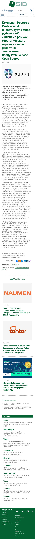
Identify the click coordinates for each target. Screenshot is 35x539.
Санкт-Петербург (19, 517)
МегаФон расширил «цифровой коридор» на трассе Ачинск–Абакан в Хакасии (17, 492)
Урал (16, 527)
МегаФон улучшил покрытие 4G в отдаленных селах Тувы (15, 484)
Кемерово (7, 466)
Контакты (4, 514)
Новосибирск (8, 430)
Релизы (17, 536)
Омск (5, 420)
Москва (17, 522)
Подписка (4, 519)
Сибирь (17, 524)
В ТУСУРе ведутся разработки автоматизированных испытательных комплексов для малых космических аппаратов (16, 444)
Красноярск (8, 450)
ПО (11, 264)
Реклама (4, 517)
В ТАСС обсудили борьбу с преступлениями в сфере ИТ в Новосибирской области (13, 433)
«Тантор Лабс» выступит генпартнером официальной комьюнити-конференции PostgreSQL (15, 386)
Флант (4, 269)
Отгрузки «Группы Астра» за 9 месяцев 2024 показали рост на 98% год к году (17, 407)
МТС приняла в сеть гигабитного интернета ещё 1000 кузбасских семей (16, 469)
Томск (5, 439)
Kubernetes (25, 268)
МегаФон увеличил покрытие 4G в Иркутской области (15, 461)
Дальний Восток (19, 531)
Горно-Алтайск (9, 473)
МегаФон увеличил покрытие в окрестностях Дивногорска (14, 453)
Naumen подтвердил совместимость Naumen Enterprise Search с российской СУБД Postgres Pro (16, 311)
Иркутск (6, 458)
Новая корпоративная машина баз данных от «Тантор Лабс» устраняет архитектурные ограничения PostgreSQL (16, 349)
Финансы (15, 264)
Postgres (18, 268)
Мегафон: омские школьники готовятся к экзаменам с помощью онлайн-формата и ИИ (17, 424)
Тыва (5, 481)
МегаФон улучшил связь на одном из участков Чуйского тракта (16, 476)
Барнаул (6, 496)
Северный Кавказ (19, 533)
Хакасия (6, 489)
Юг (15, 529)
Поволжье (17, 520)
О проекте (4, 512)
